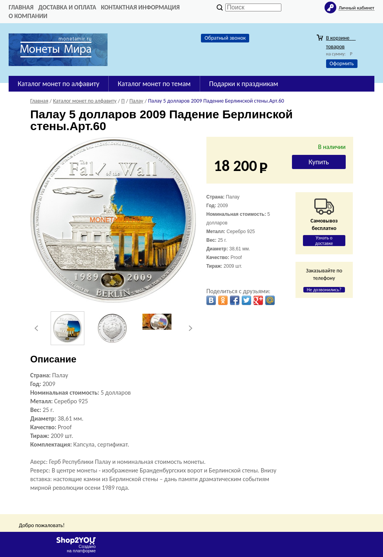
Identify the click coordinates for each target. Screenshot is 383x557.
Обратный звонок (225, 38)
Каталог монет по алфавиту (58, 83)
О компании (28, 16)
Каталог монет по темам (154, 83)
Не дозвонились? (324, 289)
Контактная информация (140, 7)
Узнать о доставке (324, 240)
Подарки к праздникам (243, 83)
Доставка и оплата (67, 7)
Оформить (342, 63)
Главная (21, 7)
